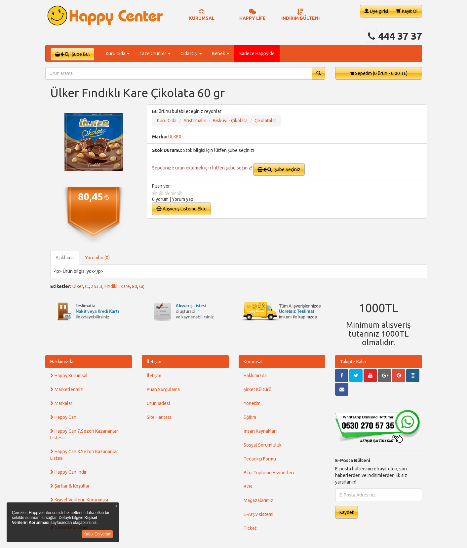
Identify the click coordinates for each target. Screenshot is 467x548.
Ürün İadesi (158, 403)
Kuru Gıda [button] (118, 53)
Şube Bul (72, 54)
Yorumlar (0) (97, 257)
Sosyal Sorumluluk (263, 445)
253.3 (96, 286)
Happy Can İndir (68, 472)
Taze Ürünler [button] (155, 53)
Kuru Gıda (166, 120)
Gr (141, 286)
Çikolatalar (265, 120)
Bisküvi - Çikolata (230, 120)
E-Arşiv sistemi (258, 514)
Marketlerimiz (66, 389)
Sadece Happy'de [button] (257, 53)
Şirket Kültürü (257, 389)
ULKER (174, 136)
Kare (125, 286)
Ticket (250, 528)
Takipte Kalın (353, 361)
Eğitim (250, 417)
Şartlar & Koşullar (70, 486)
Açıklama (65, 257)
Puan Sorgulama (163, 389)
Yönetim (252, 403)
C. (87, 286)
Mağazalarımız (258, 500)
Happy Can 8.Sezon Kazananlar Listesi (84, 455)
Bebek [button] (220, 53)
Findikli (111, 286)
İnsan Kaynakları (260, 431)
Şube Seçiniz (278, 169)
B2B (248, 486)
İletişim (154, 361)
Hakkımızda (61, 361)
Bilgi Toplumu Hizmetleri (269, 472)
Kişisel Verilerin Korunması (79, 499)
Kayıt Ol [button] (407, 11)
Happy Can (63, 417)
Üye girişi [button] (376, 11)
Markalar (61, 403)
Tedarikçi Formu (260, 458)
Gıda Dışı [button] (191, 53)
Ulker (77, 286)
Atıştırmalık (194, 120)
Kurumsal (253, 361)
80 (134, 286)
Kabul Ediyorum (97, 534)
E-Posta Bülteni (352, 460)
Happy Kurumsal (69, 375)
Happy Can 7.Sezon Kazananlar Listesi (84, 434)
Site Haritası (159, 417)
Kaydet (346, 512)
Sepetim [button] (379, 73)
